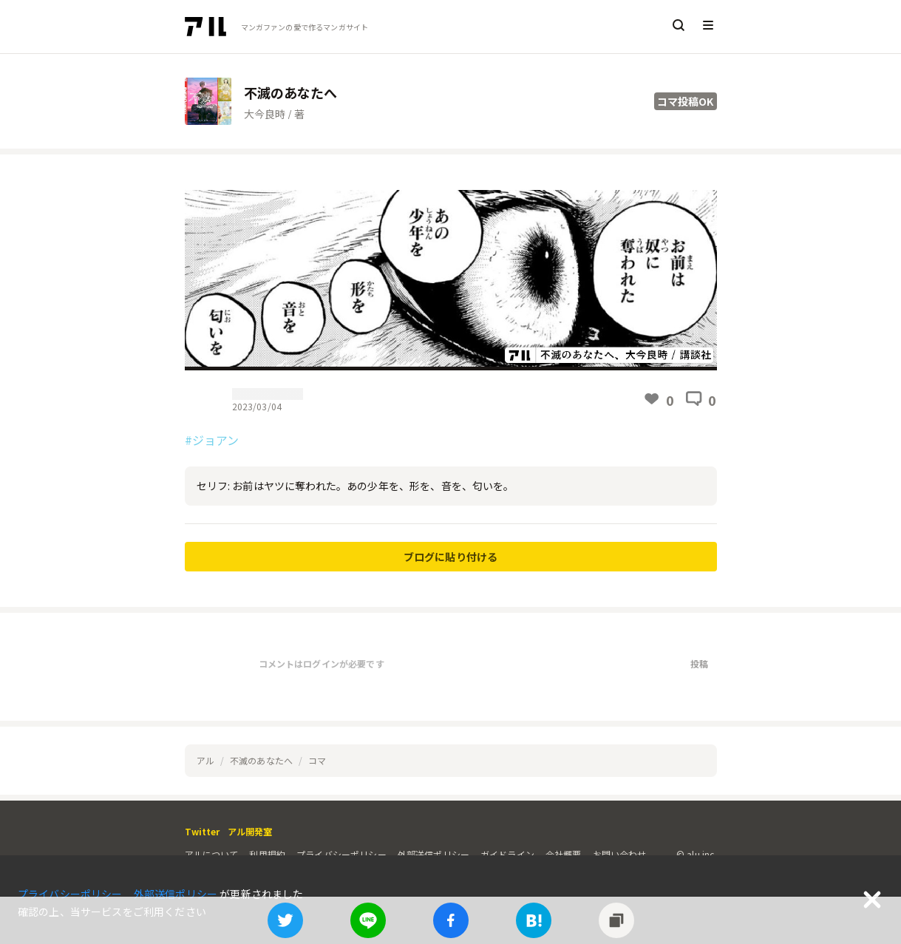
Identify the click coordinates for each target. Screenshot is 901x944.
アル (205, 760)
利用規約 (267, 854)
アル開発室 (250, 831)
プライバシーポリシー (341, 854)
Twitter (202, 831)
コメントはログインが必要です (321, 663)
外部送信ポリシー (433, 854)
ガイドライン (507, 854)
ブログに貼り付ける (450, 556)
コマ (317, 760)
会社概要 (563, 854)
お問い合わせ (620, 854)
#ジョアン (212, 440)
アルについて (212, 854)
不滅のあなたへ (261, 760)
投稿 (699, 663)
